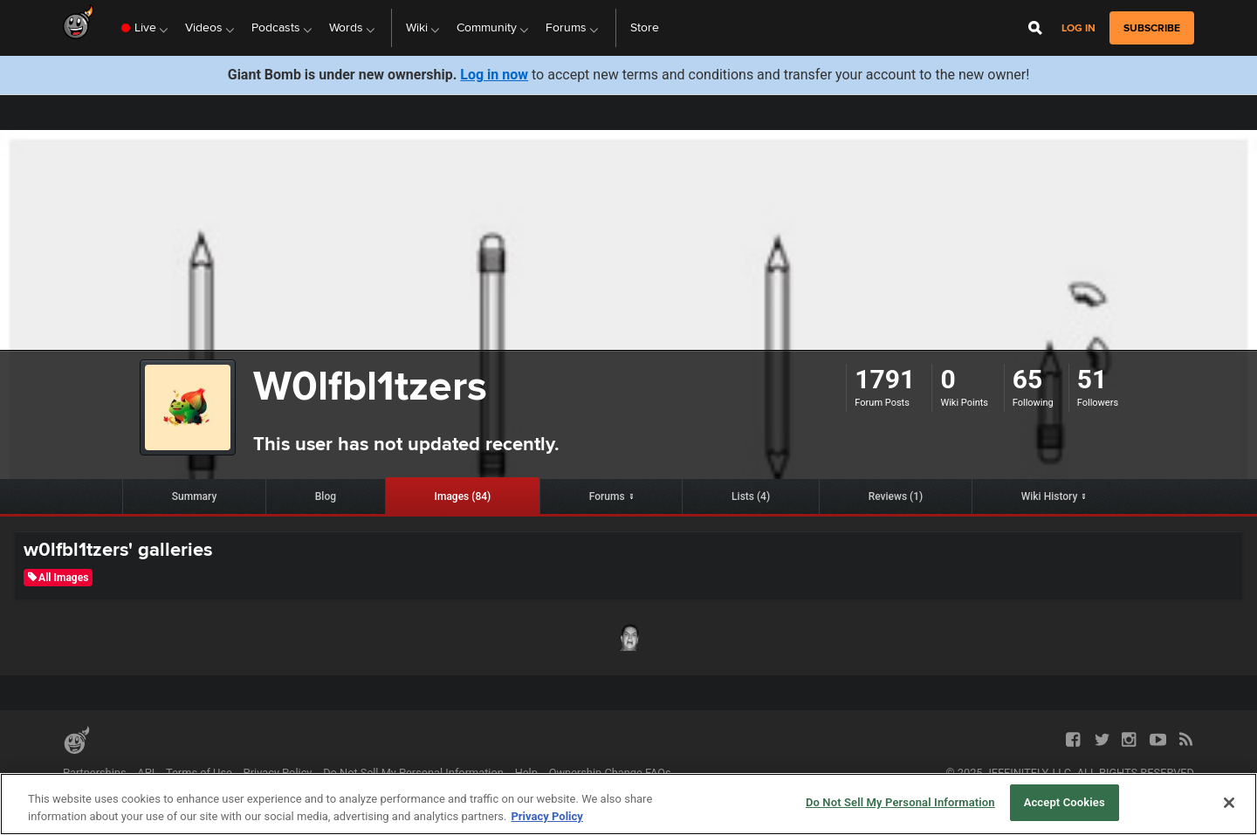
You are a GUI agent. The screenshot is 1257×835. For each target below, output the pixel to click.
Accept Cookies (1064, 802)
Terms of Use (199, 772)
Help (526, 772)
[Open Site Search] (1035, 28)
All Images (58, 577)
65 (1027, 379)
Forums (607, 496)
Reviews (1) (896, 496)
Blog (325, 496)
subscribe (1151, 28)
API (146, 772)
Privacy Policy (278, 772)
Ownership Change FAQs (610, 772)
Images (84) (463, 496)
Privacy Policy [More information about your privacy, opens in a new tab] (546, 816)
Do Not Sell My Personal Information (413, 772)
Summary (194, 496)
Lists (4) (751, 496)
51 (1092, 379)
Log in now (494, 74)
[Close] (1229, 803)
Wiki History (1049, 496)
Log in (1078, 28)
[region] (628, 804)
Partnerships (95, 772)
